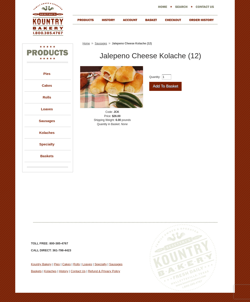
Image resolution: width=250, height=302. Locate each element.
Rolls (47, 97)
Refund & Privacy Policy (104, 271)
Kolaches (47, 133)
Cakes (47, 85)
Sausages (47, 121)
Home (86, 43)
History (63, 271)
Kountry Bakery (41, 264)
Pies (47, 74)
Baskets (47, 156)
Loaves (47, 109)
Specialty (47, 144)
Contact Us (78, 271)
